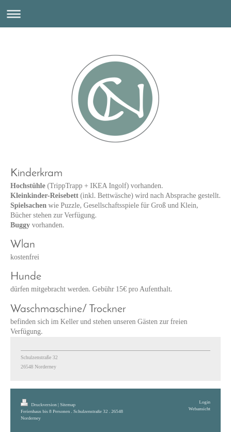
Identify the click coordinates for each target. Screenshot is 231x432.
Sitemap (67, 404)
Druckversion (39, 404)
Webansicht (199, 408)
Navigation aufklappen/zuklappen (115, 14)
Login (204, 402)
